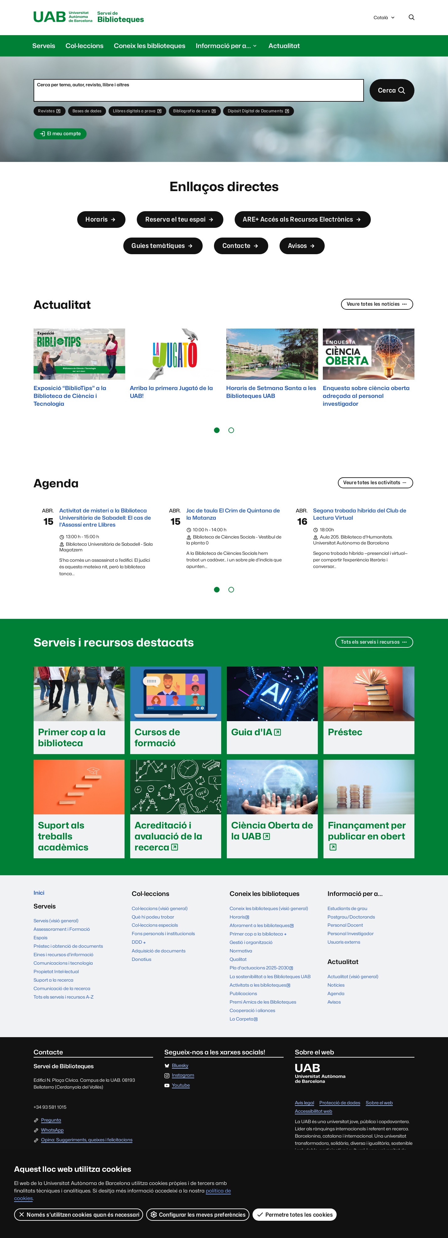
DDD (139, 969)
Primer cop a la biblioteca (258, 960)
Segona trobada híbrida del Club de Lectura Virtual (355, 530)
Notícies (336, 1012)
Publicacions (243, 1020)
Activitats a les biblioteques (261, 1012)
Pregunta (51, 1147)
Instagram (183, 1103)
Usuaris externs (344, 969)
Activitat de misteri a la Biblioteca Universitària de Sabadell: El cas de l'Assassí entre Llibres (102, 538)
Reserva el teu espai (168, 227)
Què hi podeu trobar (153, 943)
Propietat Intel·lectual (56, 1000)
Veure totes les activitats (370, 498)
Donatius (141, 986)
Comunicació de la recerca (62, 1017)
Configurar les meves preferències (198, 1214)
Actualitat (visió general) (353, 1003)
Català (384, 19)
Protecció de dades (339, 1130)
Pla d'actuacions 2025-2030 (263, 995)
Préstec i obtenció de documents (68, 975)
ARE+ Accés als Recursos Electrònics (316, 227)
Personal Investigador (351, 960)
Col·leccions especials (155, 952)
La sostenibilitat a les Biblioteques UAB (270, 1003)
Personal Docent (345, 952)
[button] (217, 445)
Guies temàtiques (154, 258)
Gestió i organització (251, 969)
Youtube (181, 1112)
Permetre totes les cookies (295, 1214)
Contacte (245, 258)
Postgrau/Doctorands (351, 943)
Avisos (315, 258)
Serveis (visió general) (56, 949)
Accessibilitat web (313, 1138)
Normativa (241, 978)
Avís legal (304, 1130)
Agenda (336, 1020)
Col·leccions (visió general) (160, 935)
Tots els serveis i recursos (369, 670)
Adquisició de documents (158, 977)
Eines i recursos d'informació (63, 983)
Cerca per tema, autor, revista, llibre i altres (83, 86)
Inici (40, 921)
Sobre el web (379, 1130)
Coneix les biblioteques (149, 47)
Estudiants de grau (347, 935)
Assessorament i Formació (62, 958)
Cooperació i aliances (252, 1037)
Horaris (77, 227)
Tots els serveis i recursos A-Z (63, 1026)
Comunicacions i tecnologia (63, 992)
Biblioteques (135, 18)
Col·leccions (85, 47)
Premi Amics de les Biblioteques (263, 1029)
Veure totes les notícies (372, 320)
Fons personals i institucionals (163, 960)
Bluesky (180, 1093)
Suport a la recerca (53, 1009)
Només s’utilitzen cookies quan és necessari (79, 1214)
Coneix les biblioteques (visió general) (269, 935)
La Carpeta (245, 1046)
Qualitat (238, 986)
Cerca (389, 93)
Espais (40, 966)
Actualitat (284, 47)
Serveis (43, 47)
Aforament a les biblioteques (263, 953)
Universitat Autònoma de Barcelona (67, 17)
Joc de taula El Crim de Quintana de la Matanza (224, 530)
